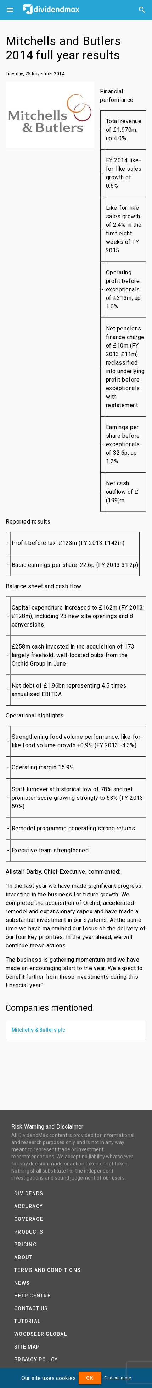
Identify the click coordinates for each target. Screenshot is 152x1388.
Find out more (117, 1378)
